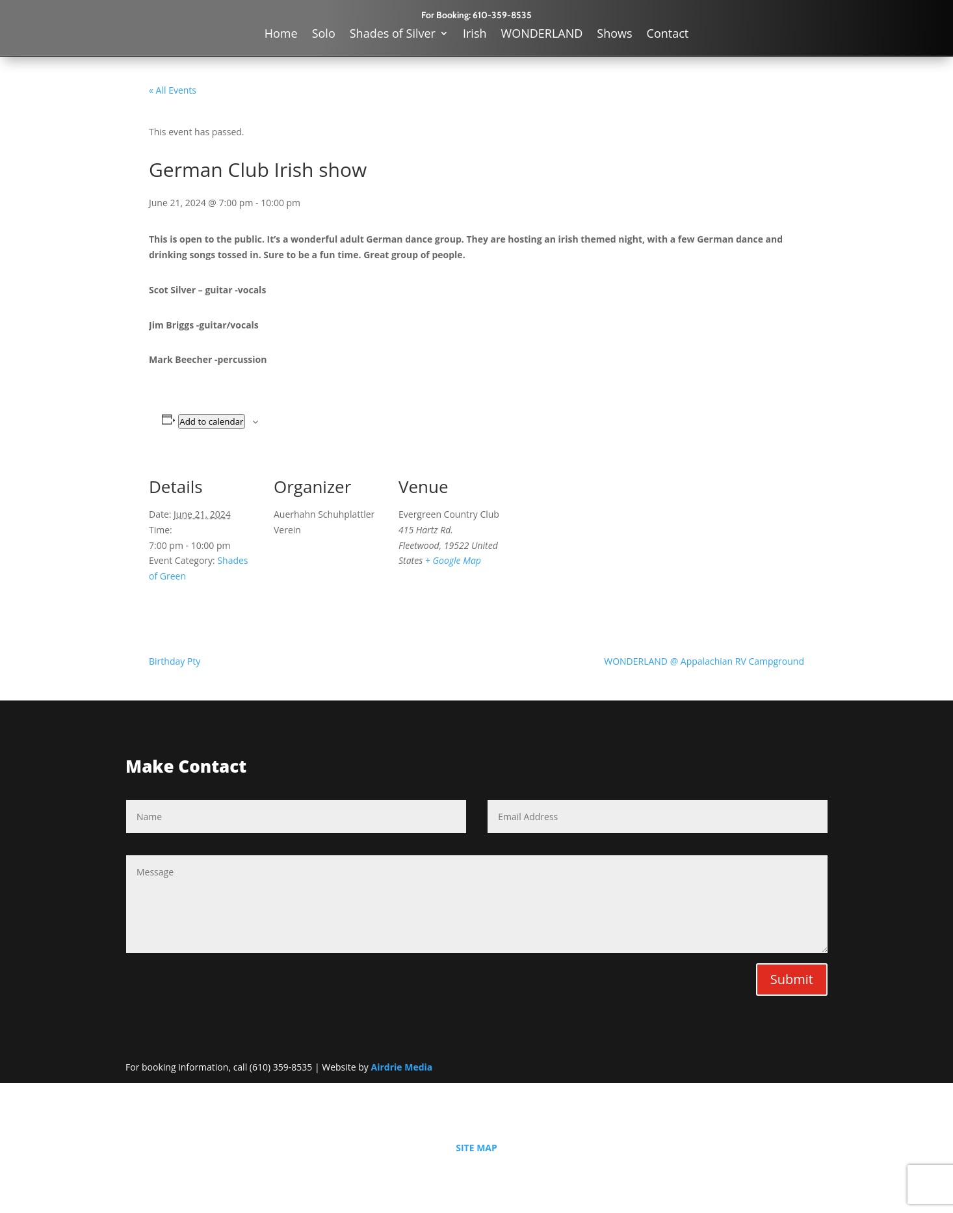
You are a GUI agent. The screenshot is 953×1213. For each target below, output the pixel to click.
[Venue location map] (591, 546)
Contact (668, 35)
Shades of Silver (393, 35)
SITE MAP (476, 1147)
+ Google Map (453, 560)
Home (281, 35)
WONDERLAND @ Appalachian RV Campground (704, 661)
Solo (323, 35)
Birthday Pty (174, 661)
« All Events (172, 90)
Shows (614, 35)
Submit (791, 979)
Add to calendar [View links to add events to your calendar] (211, 421)
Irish (475, 35)
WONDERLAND (542, 35)
